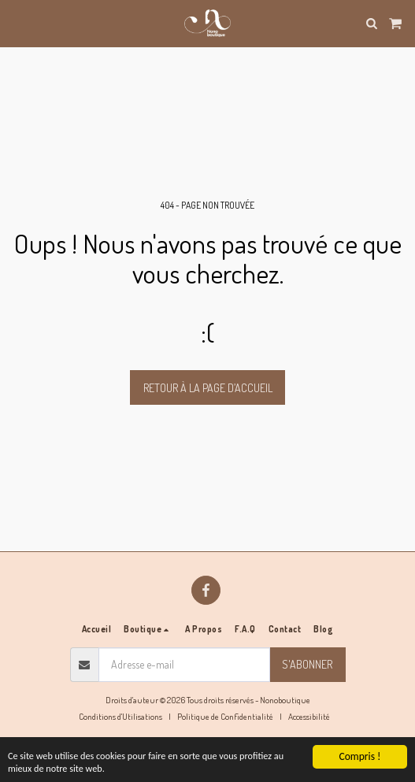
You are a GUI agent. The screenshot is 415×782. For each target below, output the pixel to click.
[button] (17, 23)
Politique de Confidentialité (225, 716)
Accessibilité (309, 716)
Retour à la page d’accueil (207, 388)
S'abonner (307, 664)
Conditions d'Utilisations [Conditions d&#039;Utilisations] (120, 716)
